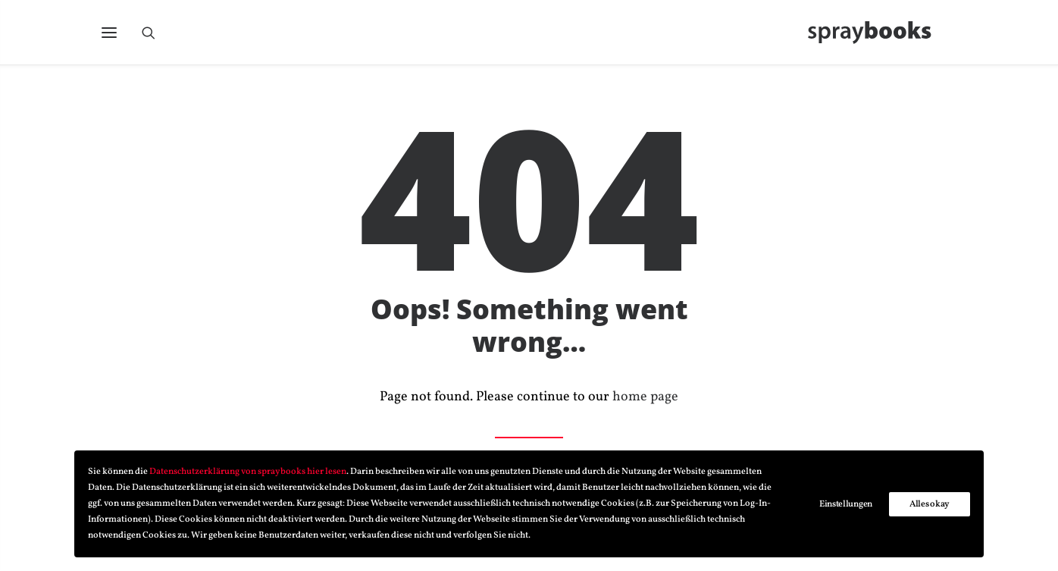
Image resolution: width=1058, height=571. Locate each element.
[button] (109, 35)
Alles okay (929, 504)
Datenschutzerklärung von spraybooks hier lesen (247, 472)
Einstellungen (845, 504)
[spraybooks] (876, 35)
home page (645, 397)
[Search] (155, 35)
